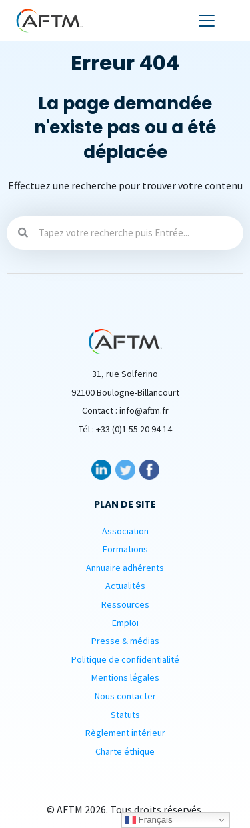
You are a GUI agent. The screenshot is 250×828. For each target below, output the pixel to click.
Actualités (125, 586)
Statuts (125, 715)
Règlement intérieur (125, 733)
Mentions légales (125, 677)
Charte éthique (125, 751)
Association (125, 531)
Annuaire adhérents (125, 568)
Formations (125, 549)
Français (149, 820)
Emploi (125, 623)
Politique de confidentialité (125, 659)
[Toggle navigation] (206, 20)
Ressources (125, 604)
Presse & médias (125, 641)
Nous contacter (125, 696)
